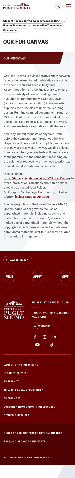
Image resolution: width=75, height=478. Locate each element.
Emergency (11, 381)
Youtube (37, 345)
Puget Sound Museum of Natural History (33, 433)
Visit (9, 276)
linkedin (54, 337)
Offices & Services (16, 415)
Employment (12, 398)
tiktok (52, 345)
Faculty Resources (14, 25)
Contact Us (41, 326)
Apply (37, 276)
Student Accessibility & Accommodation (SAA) (32, 21)
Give (65, 276)
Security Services (16, 373)
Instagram (45, 337)
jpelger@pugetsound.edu (32, 196)
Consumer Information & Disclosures (29, 406)
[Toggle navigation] (68, 6)
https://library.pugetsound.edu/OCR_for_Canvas (37, 178)
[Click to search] (58, 6)
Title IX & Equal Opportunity (23, 390)
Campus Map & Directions (21, 364)
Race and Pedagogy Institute (24, 441)
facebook (35, 337)
